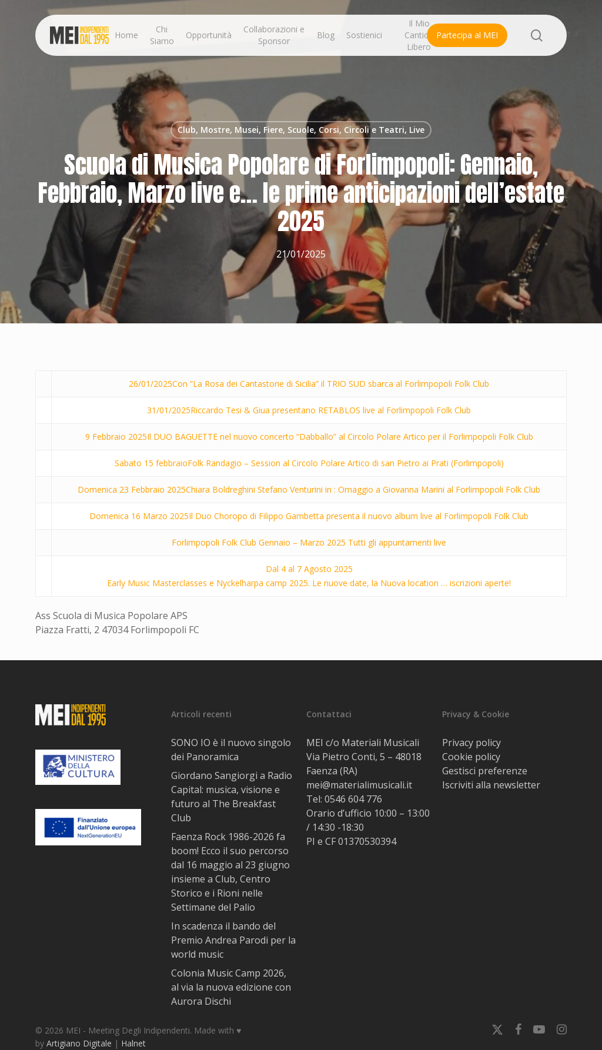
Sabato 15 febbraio (151, 463)
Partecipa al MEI (467, 35)
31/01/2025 (168, 410)
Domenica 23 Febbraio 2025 (132, 489)
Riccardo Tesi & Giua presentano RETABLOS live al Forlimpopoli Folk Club (330, 410)
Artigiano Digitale (79, 1043)
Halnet (133, 1043)
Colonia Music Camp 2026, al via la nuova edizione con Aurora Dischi (231, 987)
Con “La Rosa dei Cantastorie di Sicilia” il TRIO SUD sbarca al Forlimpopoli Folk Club (330, 383)
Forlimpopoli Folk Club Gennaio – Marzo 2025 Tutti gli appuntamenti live (309, 542)
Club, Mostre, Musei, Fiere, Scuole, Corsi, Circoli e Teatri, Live (301, 129)
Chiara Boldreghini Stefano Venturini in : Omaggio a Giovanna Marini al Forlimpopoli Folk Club (363, 489)
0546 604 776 (353, 798)
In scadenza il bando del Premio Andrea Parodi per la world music (233, 940)
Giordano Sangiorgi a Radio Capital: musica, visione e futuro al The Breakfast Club (231, 796)
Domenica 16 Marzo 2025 (139, 515)
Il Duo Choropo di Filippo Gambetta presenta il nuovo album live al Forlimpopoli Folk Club (359, 515)
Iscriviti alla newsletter (491, 784)
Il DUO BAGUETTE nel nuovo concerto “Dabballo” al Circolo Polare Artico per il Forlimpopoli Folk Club (340, 436)
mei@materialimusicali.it (359, 784)
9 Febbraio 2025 (116, 436)
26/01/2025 (150, 383)
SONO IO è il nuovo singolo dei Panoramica (231, 749)
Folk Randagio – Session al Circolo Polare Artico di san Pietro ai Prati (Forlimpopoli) (346, 463)
